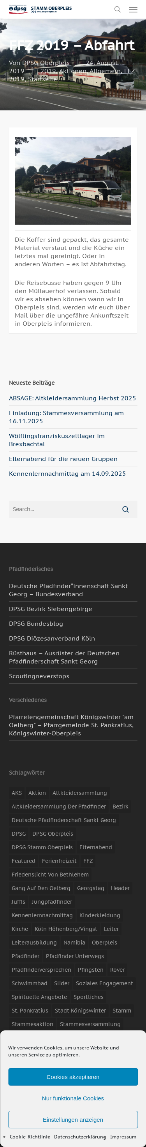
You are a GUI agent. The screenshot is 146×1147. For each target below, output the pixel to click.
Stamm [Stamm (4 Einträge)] (122, 1010)
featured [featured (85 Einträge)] (23, 860)
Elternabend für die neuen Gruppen (63, 459)
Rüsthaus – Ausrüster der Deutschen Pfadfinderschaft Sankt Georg (64, 657)
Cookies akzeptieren (73, 1077)
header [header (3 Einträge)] (120, 888)
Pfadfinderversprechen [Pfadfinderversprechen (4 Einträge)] (41, 969)
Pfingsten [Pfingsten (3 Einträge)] (91, 969)
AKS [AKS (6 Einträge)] (17, 792)
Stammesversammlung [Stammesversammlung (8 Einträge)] (90, 1024)
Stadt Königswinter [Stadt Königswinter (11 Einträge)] (80, 1010)
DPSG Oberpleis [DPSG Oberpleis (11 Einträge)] (52, 833)
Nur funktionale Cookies (73, 1098)
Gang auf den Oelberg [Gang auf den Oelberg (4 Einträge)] (41, 888)
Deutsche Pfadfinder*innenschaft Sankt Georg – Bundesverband (68, 590)
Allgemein (105, 71)
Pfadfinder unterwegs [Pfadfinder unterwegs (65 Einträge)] (75, 956)
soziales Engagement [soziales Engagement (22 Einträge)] (104, 983)
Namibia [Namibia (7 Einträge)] (74, 942)
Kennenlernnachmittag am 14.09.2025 (67, 473)
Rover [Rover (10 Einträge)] (117, 969)
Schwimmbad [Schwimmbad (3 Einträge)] (29, 983)
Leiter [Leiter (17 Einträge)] (111, 928)
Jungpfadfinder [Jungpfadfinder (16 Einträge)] (52, 901)
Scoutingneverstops (39, 676)
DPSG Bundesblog (36, 623)
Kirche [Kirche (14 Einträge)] (20, 928)
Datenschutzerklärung (80, 1137)
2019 (48, 71)
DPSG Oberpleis (46, 62)
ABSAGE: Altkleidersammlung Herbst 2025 (72, 398)
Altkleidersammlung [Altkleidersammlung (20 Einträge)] (80, 792)
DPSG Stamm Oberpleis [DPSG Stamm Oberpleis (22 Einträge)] (42, 847)
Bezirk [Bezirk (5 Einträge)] (120, 806)
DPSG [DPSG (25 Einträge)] (19, 833)
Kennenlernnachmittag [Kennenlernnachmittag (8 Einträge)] (42, 915)
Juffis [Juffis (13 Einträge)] (18, 901)
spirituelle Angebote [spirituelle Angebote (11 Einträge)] (39, 996)
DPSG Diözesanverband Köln (52, 638)
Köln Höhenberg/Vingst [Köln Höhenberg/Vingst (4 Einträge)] (66, 928)
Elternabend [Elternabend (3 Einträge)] (95, 847)
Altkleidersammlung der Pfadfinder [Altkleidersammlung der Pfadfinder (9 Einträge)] (59, 806)
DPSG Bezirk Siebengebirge (50, 609)
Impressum (123, 1137)
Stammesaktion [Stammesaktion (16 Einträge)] (32, 1024)
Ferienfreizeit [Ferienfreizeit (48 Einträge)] (59, 860)
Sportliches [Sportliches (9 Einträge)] (89, 996)
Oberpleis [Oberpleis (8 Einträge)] (104, 942)
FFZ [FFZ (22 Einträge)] (88, 860)
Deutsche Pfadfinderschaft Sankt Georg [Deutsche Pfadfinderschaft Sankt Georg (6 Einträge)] (64, 820)
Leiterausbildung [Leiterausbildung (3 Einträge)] (34, 942)
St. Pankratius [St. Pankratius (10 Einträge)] (30, 1010)
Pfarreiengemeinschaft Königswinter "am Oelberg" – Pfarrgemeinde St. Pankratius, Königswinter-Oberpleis (71, 725)
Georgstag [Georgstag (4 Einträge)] (90, 888)
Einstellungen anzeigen (73, 1119)
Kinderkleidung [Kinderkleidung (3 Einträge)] (99, 915)
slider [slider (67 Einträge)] (61, 983)
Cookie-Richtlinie (30, 1137)
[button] (133, 9)
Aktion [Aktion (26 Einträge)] (37, 792)
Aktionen (72, 71)
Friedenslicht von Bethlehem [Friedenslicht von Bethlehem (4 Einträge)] (50, 874)
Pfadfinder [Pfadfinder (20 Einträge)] (25, 956)
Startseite (42, 79)
